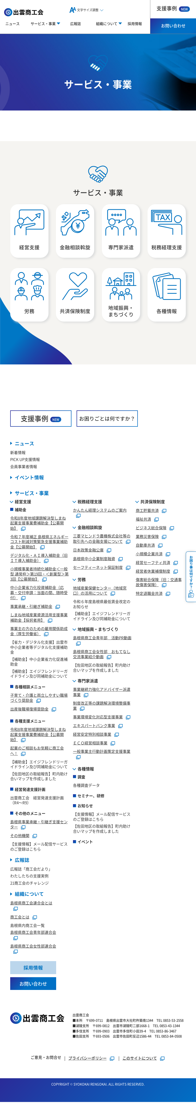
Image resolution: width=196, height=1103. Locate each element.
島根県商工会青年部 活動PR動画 (102, 638)
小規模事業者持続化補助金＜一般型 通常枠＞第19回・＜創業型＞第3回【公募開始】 (39, 574)
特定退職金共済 (149, 594)
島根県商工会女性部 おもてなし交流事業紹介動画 (101, 654)
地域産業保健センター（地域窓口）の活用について (100, 591)
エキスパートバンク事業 (94, 726)
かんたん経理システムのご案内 (100, 510)
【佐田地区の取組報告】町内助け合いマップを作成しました (39, 776)
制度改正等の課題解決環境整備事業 (101, 706)
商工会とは (19, 917)
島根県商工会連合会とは (31, 903)
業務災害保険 (147, 537)
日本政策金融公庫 (88, 550)
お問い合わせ (173, 25)
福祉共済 (143, 519)
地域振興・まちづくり (98, 630)
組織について (29, 894)
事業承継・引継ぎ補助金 (31, 607)
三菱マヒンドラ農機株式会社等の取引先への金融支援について (101, 539)
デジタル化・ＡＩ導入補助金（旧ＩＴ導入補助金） (39, 558)
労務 (82, 580)
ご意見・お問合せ (46, 1058)
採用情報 (135, 23)
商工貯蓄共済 (147, 510)
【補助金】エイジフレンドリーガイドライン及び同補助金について (39, 674)
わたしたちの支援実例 (29, 876)
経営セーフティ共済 (153, 563)
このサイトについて (139, 1059)
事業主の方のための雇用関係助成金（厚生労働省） (39, 631)
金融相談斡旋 (90, 528)
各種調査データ (86, 785)
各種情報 (86, 769)
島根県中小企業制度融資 (94, 559)
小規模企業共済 (149, 554)
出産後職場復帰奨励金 (29, 709)
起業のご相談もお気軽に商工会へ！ (37, 751)
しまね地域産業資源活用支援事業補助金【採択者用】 (39, 618)
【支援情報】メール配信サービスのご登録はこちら (39, 847)
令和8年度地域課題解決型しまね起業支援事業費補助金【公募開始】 (38, 523)
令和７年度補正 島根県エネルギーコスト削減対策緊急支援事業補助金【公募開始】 (39, 542)
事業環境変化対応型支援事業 (98, 717)
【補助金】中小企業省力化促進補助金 (39, 662)
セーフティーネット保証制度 (98, 567)
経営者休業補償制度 (153, 571)
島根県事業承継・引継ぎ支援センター (39, 824)
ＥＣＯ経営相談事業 (90, 743)
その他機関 (19, 836)
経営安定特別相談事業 (92, 735)
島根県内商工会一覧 (27, 926)
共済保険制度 (152, 502)
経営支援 (23, 502)
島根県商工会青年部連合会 (33, 933)
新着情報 (18, 453)
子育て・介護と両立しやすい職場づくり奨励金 (39, 698)
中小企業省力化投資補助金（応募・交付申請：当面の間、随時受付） (39, 593)
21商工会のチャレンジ (29, 883)
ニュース (12, 23)
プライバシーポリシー (87, 1059)
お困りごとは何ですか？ (107, 419)
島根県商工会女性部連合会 (33, 946)
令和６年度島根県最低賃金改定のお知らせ (101, 604)
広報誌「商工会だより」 (31, 869)
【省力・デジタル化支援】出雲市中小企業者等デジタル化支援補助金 (39, 647)
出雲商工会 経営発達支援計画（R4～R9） (37, 800)
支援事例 (173, 8)
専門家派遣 (88, 681)
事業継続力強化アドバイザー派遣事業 (101, 692)
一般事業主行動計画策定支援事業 (101, 752)
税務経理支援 (90, 502)
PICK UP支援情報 (25, 460)
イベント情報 (29, 478)
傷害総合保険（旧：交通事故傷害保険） (159, 582)
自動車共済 (145, 545)
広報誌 (75, 23)
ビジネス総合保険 (151, 528)
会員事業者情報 (23, 467)
